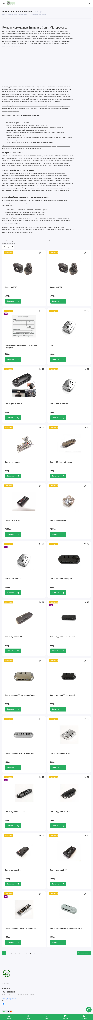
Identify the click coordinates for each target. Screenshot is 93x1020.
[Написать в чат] (89, 1009)
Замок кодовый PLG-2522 (15, 812)
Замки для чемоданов (59, 404)
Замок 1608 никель (12, 462)
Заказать (13, 301)
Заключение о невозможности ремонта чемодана (21, 346)
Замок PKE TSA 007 (12, 520)
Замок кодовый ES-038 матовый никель (21, 695)
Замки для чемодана (13, 404)
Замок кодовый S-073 (58, 870)
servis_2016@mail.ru (9, 999)
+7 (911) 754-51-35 (8, 992)
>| (41, 953)
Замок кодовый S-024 (13, 870)
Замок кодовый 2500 (13, 637)
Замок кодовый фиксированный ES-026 (66, 928)
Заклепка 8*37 (11, 287)
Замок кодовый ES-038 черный (62, 695)
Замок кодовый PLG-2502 (60, 753)
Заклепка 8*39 (56, 287)
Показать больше (83, 953)
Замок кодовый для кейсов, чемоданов (20, 928)
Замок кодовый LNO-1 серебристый (19, 753)
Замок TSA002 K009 (13, 579)
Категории (8, 247)
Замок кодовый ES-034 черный (62, 637)
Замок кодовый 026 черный (61, 579)
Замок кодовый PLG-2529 (60, 812)
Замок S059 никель (58, 520)
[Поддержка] (89, 3)
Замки (52, 345)
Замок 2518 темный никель (61, 462)
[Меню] (3, 3)
